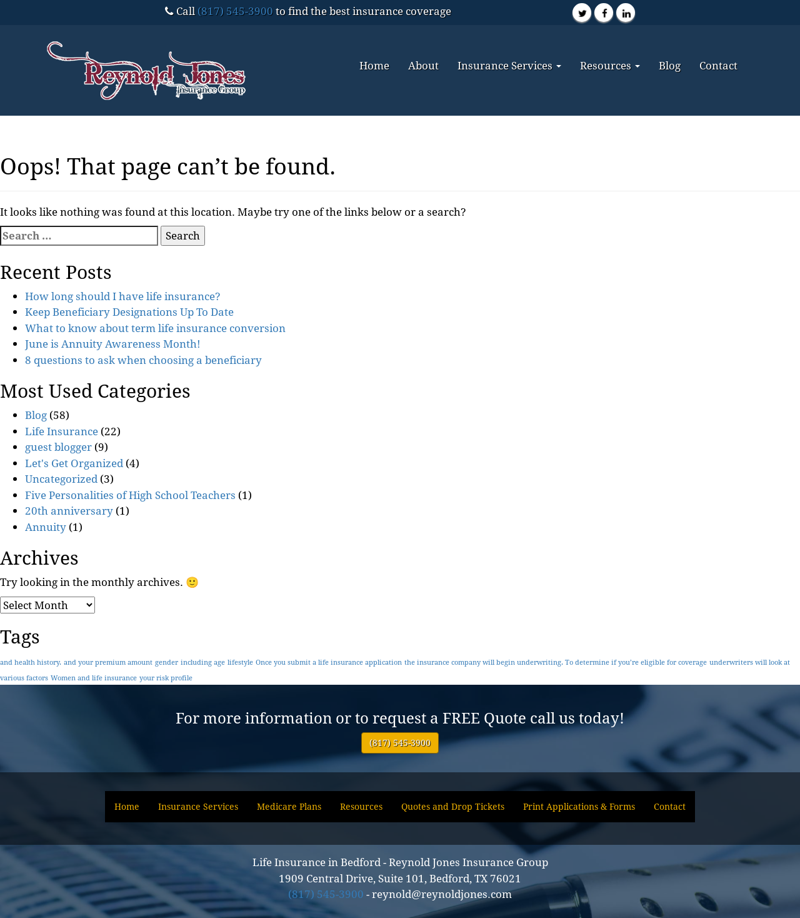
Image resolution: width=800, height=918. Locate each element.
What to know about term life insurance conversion (155, 328)
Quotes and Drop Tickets (452, 806)
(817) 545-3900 (235, 11)
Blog (670, 65)
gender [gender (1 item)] (166, 662)
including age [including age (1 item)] (203, 662)
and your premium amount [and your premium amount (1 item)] (108, 662)
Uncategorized (61, 479)
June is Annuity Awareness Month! (113, 343)
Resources (610, 65)
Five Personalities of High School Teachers (130, 495)
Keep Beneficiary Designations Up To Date (129, 312)
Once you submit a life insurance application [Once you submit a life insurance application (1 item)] (329, 662)
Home (374, 65)
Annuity (45, 527)
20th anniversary (69, 510)
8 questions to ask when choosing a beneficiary (143, 360)
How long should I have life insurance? (123, 296)
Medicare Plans (289, 806)
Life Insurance (61, 431)
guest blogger (58, 447)
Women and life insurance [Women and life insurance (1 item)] (94, 677)
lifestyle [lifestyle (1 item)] (240, 662)
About (423, 65)
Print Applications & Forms (579, 806)
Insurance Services (509, 65)
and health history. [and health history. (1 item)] (30, 662)
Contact (718, 65)
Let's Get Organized (74, 463)
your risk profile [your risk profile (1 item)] (165, 677)
